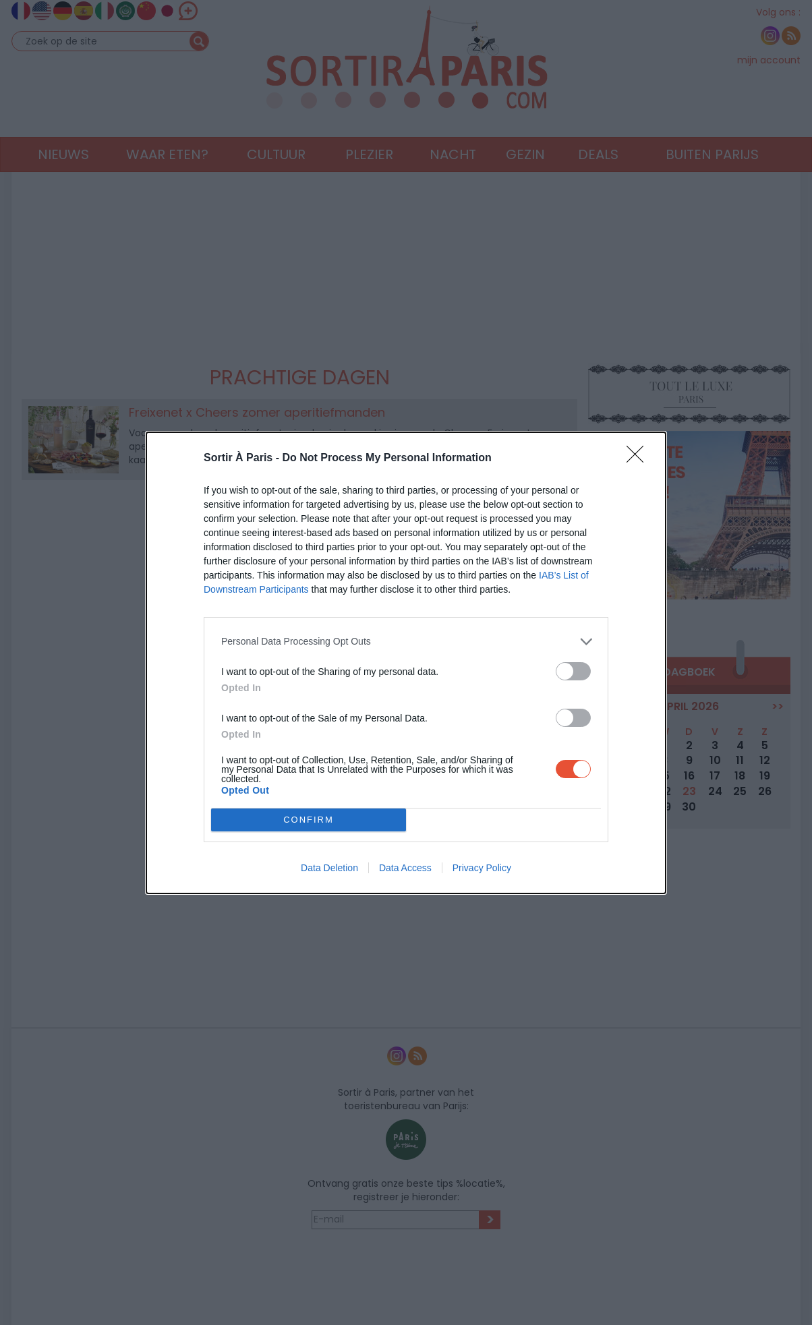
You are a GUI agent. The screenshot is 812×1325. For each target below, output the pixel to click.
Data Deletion (329, 867)
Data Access (405, 867)
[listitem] (406, 642)
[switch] (573, 671)
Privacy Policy (482, 867)
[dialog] (406, 662)
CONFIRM (308, 820)
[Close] (639, 458)
